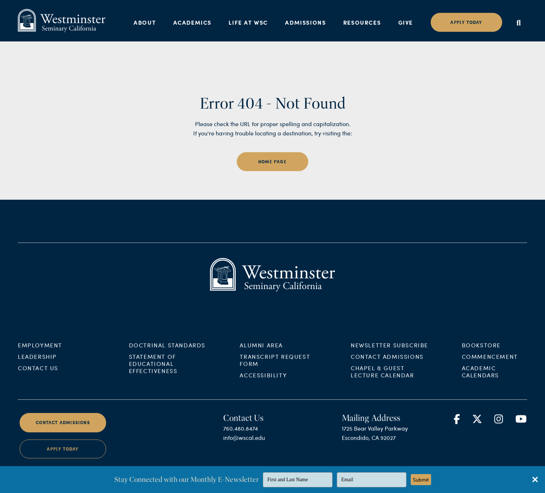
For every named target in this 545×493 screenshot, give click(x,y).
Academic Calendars (480, 377)
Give (405, 22)
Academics (192, 22)
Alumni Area (261, 351)
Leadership (37, 362)
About (145, 22)
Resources (362, 22)
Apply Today (63, 455)
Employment (40, 351)
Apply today (466, 22)
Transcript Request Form (275, 366)
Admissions (305, 22)
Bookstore (481, 351)
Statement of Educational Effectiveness (153, 369)
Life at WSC (248, 22)
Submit (421, 479)
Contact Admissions (387, 362)
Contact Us (38, 374)
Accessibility (263, 381)
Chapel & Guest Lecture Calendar (382, 377)
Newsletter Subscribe (389, 351)
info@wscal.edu (244, 443)
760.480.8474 (240, 434)
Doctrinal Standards (167, 351)
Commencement (490, 362)
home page (272, 162)
